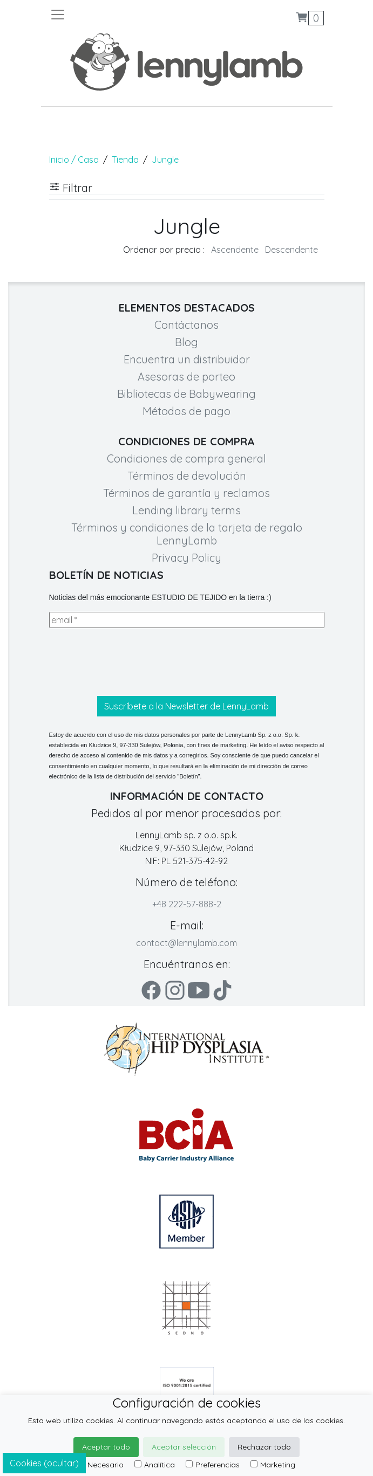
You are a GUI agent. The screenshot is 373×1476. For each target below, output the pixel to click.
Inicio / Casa (74, 159)
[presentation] (131, 662)
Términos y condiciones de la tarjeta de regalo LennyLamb (186, 534)
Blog (186, 342)
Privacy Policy (186, 557)
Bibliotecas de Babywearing (186, 394)
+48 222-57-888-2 (186, 904)
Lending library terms (186, 510)
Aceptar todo (106, 1447)
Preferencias (213, 1465)
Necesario (101, 1465)
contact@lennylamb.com (186, 942)
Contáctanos (186, 325)
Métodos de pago (186, 411)
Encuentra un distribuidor (187, 359)
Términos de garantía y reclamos (186, 493)
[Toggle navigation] (118, 14)
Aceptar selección (184, 1447)
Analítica (154, 1465)
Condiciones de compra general (186, 458)
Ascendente (235, 249)
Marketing (272, 1465)
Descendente (291, 249)
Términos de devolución (186, 475)
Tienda (125, 159)
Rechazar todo (264, 1447)
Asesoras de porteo (186, 376)
